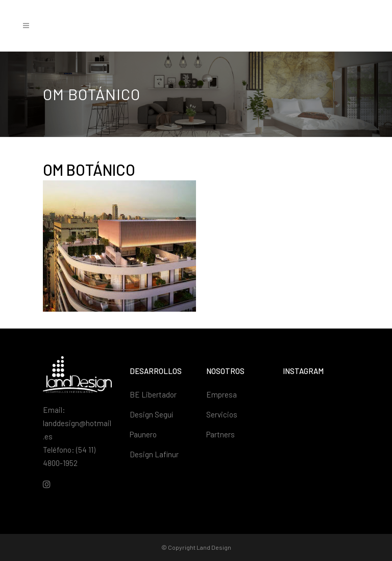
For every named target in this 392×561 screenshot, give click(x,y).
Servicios (221, 414)
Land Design (214, 547)
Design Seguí (151, 414)
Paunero (143, 434)
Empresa (221, 394)
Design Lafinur (154, 454)
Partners (220, 434)
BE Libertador (153, 394)
